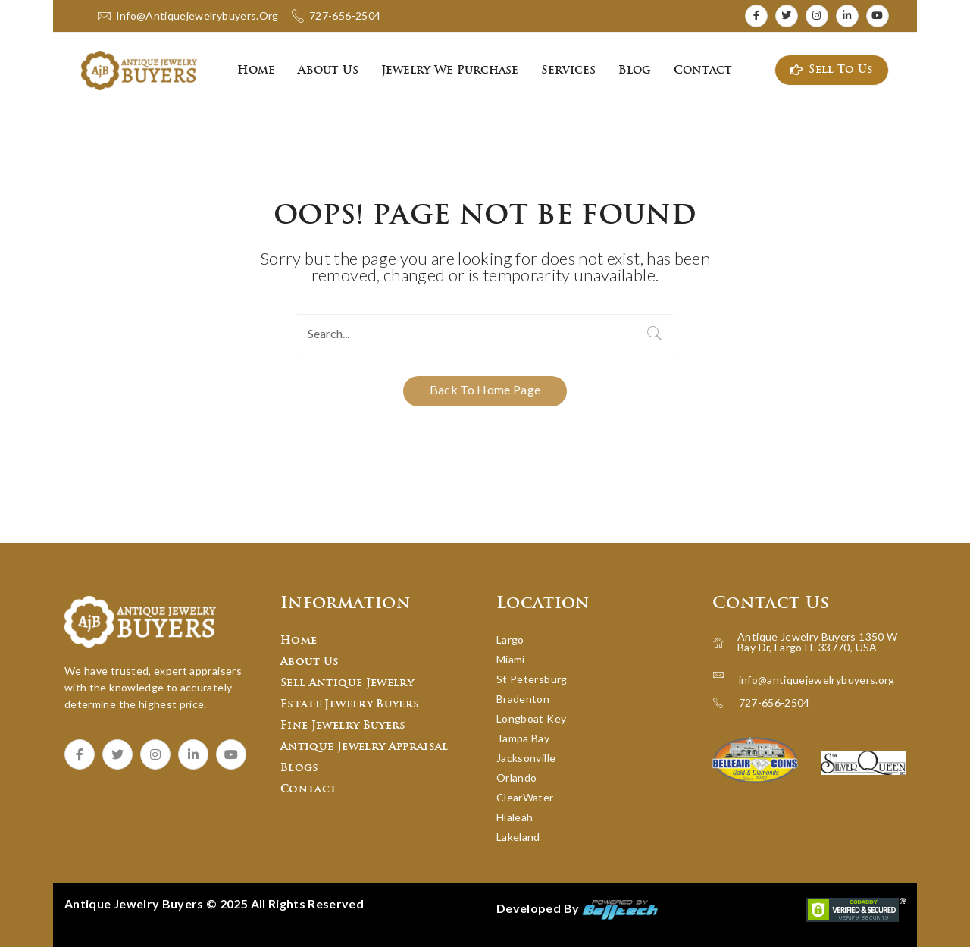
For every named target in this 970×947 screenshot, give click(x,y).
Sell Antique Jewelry (347, 683)
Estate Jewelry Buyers (349, 704)
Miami (510, 659)
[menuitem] (256, 70)
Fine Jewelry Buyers (343, 726)
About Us (310, 662)
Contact (308, 789)
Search (655, 334)
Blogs (299, 768)
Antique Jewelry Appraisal (364, 747)
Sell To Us (832, 70)
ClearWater (525, 797)
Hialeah (514, 817)
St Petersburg (532, 679)
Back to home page (485, 389)
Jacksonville (525, 757)
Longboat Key (531, 718)
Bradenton (522, 698)
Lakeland (518, 836)
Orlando (516, 777)
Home (298, 641)
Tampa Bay (522, 738)
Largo (510, 639)
